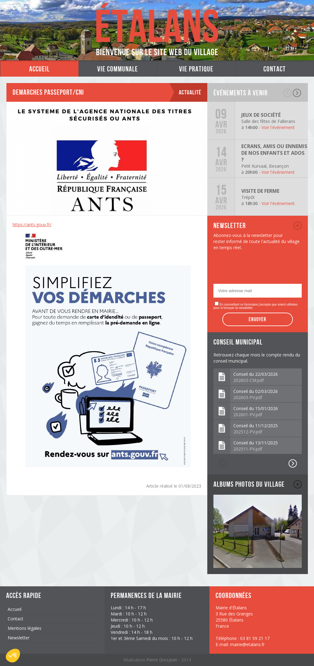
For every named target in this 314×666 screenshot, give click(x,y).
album (297, 484)
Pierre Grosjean (162, 660)
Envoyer (257, 319)
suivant (297, 93)
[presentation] (260, 269)
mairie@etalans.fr (247, 644)
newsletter (297, 225)
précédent (287, 93)
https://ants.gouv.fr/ (32, 224)
